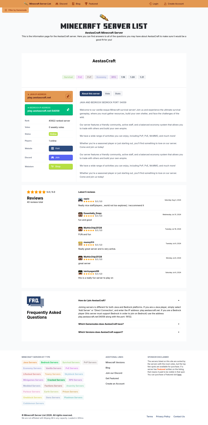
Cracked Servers (56, 379)
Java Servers (30, 362)
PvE (80, 77)
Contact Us (179, 416)
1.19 (123, 77)
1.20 (132, 77)
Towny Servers (52, 373)
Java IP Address (36, 94)
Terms (150, 416)
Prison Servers (70, 391)
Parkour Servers (31, 391)
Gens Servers (53, 397)
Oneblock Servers (32, 397)
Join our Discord (114, 373)
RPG (114, 77)
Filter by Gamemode (15, 10)
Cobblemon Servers (33, 403)
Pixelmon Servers (73, 397)
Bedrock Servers (49, 362)
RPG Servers (75, 379)
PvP (89, 77)
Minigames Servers (33, 379)
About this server (91, 93)
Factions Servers (53, 385)
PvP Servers (90, 362)
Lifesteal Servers (32, 373)
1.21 (142, 77)
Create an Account (115, 383)
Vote (107, 93)
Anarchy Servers (75, 385)
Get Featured (112, 378)
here (179, 374)
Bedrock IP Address (38, 107)
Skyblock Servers (74, 373)
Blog (108, 367)
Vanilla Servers (53, 368)
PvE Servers (71, 368)
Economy (101, 77)
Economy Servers (32, 368)
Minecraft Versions (115, 362)
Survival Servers (71, 362)
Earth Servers (51, 391)
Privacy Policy (163, 416)
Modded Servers (31, 385)
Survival (68, 77)
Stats (117, 93)
